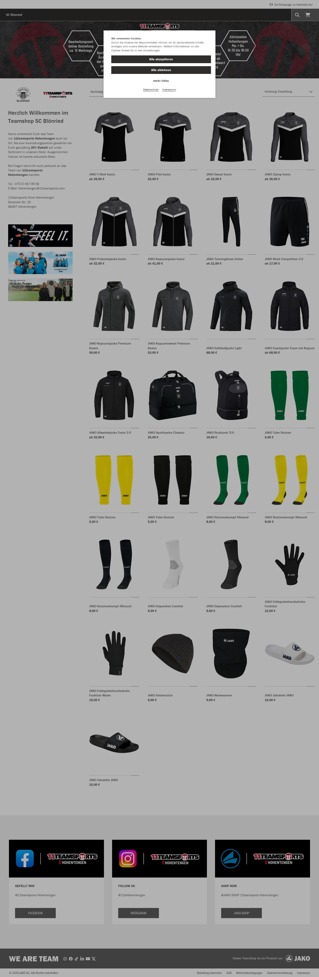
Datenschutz (150, 89)
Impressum (169, 89)
